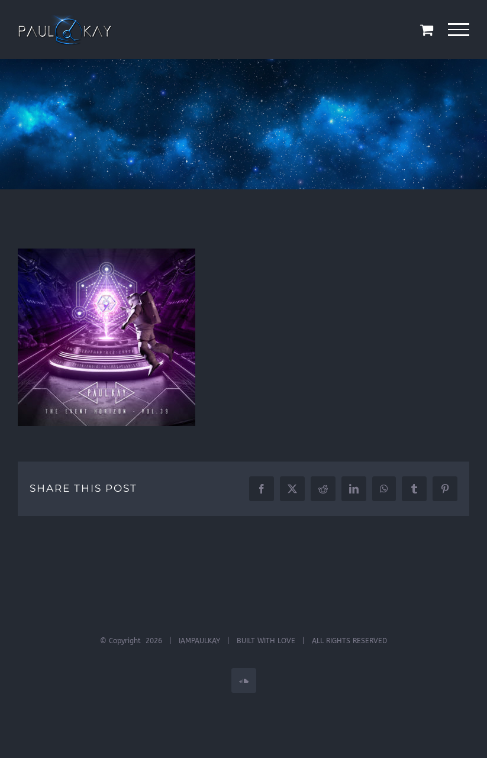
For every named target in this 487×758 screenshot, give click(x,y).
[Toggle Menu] (459, 29)
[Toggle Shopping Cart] (426, 29)
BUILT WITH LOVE (266, 641)
